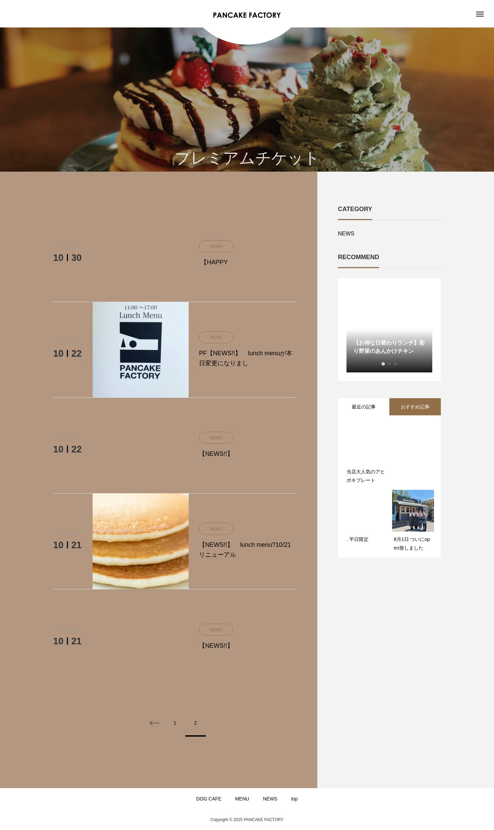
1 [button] (383, 364)
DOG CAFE (208, 799)
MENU (242, 799)
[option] (389, 329)
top (294, 799)
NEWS (346, 234)
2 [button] (389, 364)
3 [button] (395, 364)
